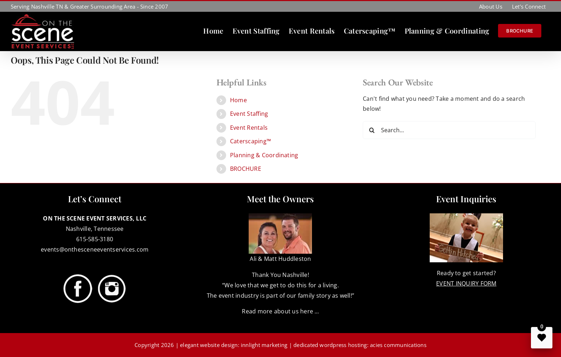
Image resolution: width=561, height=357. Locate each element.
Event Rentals (249, 128)
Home (238, 100)
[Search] (372, 130)
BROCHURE (245, 169)
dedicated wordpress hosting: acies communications (359, 344)
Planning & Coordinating (264, 155)
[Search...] (449, 130)
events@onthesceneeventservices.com (94, 249)
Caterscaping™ (250, 141)
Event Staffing (249, 114)
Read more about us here (277, 311)
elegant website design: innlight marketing (233, 344)
